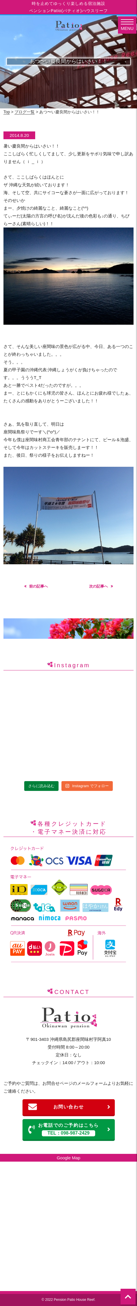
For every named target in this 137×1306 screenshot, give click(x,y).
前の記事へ (38, 586)
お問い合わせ (69, 1107)
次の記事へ (98, 586)
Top (6, 112)
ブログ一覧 (24, 112)
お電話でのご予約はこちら (69, 1129)
